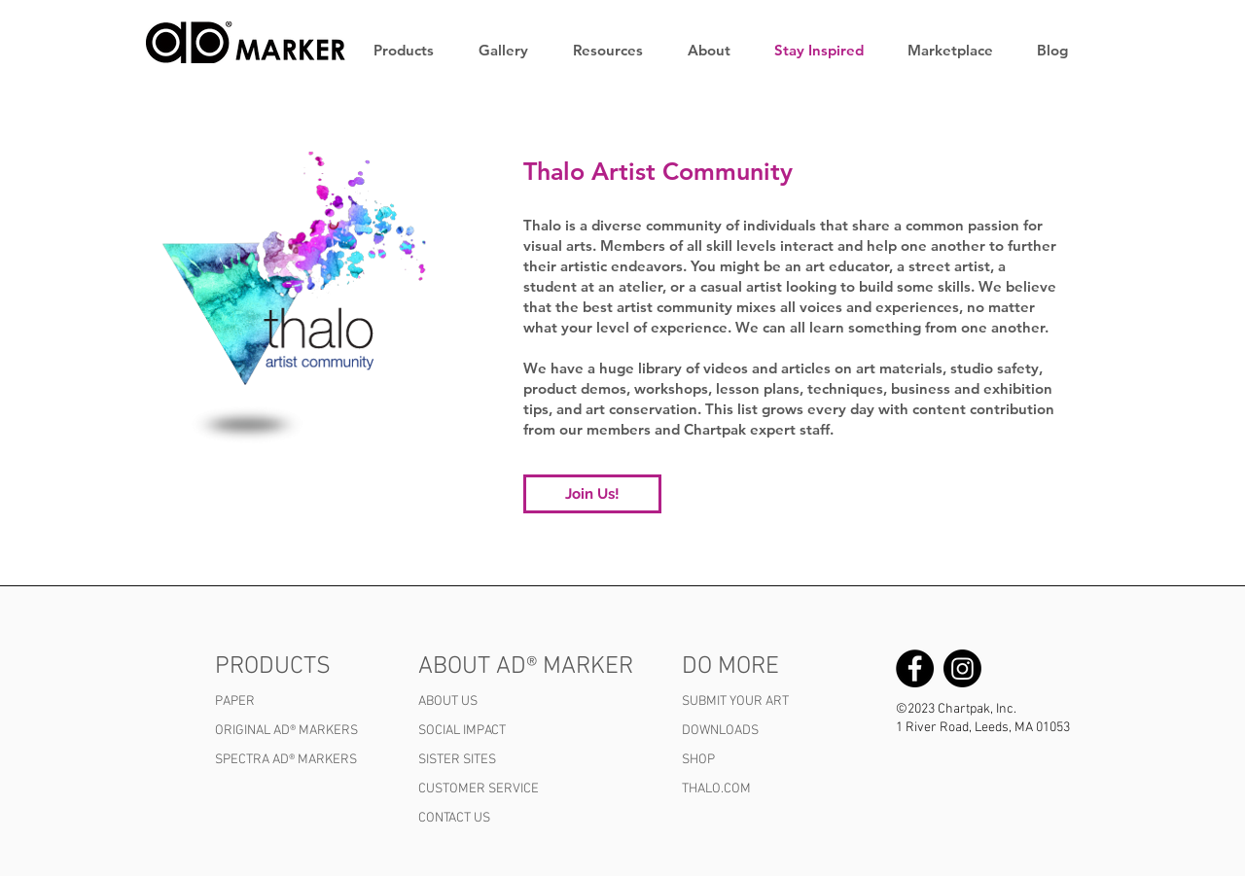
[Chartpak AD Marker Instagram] (962, 668)
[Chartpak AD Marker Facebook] (915, 668)
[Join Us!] (592, 493)
